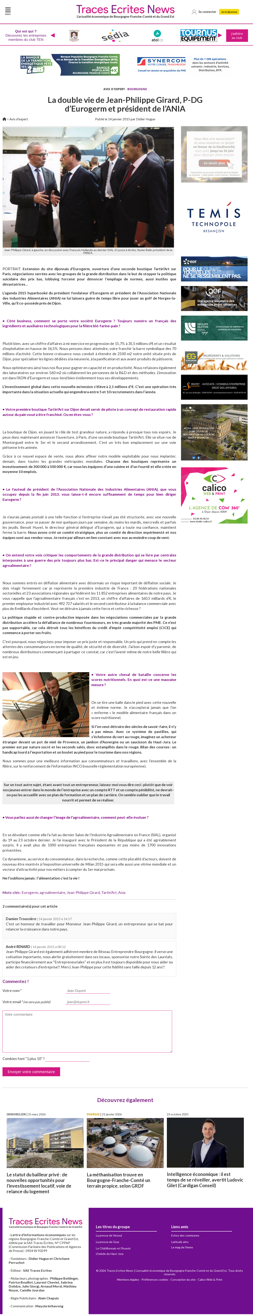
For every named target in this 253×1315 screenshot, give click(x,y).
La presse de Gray (107, 1242)
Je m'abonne (230, 12)
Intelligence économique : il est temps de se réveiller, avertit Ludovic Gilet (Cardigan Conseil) (205, 1180)
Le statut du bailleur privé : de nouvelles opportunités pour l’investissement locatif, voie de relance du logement (39, 1184)
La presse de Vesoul (109, 1236)
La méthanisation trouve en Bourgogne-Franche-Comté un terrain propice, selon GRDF (118, 1181)
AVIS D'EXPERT (114, 90)
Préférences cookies (154, 1280)
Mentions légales (128, 1280)
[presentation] (52, 36)
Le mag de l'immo (182, 1248)
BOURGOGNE (137, 90)
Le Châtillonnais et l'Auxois (113, 1249)
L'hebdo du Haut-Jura (109, 1254)
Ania (121, 893)
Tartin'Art (109, 893)
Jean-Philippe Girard (83, 893)
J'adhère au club (237, 36)
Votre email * (26, 1002)
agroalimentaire (52, 893)
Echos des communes (185, 1236)
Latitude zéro (180, 1242)
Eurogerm (30, 893)
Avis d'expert (18, 120)
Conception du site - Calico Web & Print (196, 1280)
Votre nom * (12, 991)
